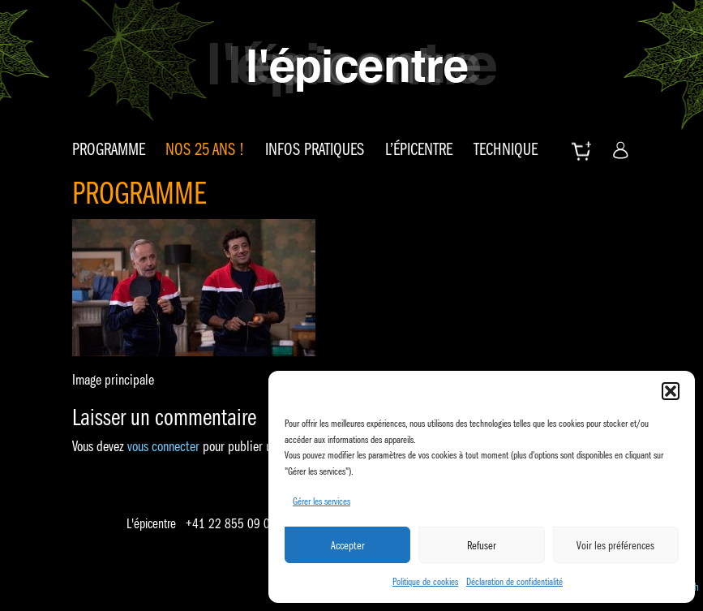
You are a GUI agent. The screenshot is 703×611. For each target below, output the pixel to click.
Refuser (481, 545)
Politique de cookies (425, 581)
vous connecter (163, 446)
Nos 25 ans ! (204, 149)
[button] (670, 391)
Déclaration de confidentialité (514, 581)
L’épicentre (418, 149)
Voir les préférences (615, 545)
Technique (506, 149)
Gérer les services (321, 501)
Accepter (348, 545)
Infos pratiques (314, 149)
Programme (108, 149)
